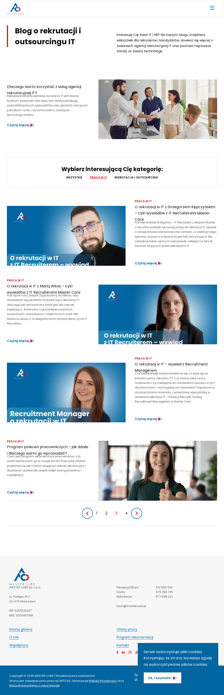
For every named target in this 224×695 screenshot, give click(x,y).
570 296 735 (164, 592)
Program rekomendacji (135, 637)
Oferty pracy (127, 629)
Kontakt (123, 645)
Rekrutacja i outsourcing (136, 177)
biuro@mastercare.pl (131, 606)
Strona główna (20, 629)
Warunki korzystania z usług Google (34, 685)
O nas (14, 637)
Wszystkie (74, 177)
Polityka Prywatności (103, 681)
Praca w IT (99, 177)
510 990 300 (164, 587)
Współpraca (18, 645)
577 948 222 (164, 597)
